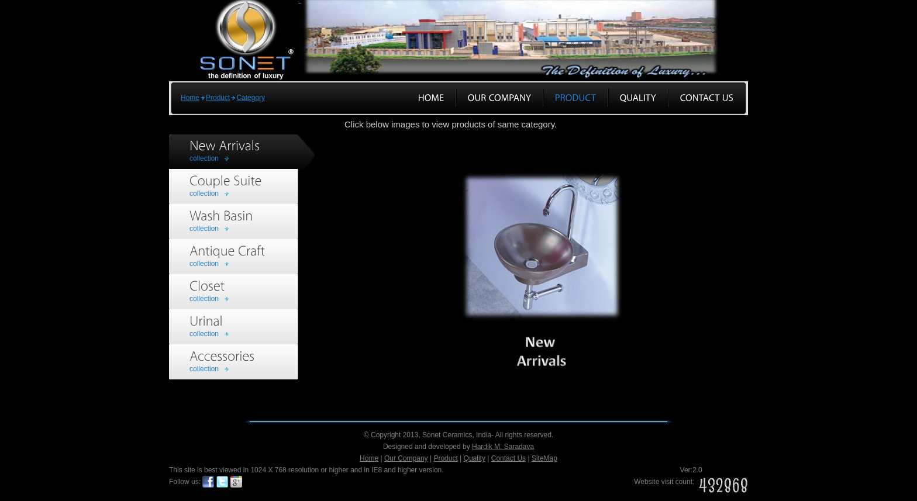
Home (190, 98)
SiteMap (544, 458)
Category (250, 98)
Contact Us (508, 458)
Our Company (406, 458)
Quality (474, 458)
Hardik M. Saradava (503, 447)
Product (218, 98)
